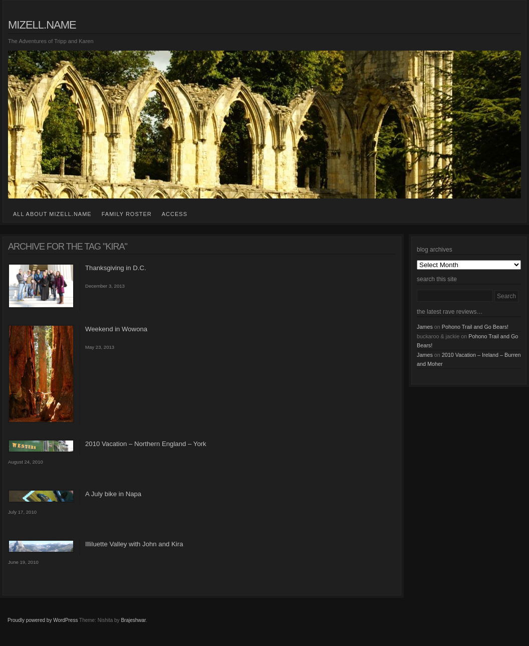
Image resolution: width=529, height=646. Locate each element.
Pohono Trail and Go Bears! (475, 327)
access (174, 214)
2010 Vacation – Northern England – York (145, 444)
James (425, 327)
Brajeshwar (133, 620)
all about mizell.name (52, 214)
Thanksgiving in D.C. (115, 268)
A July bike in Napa (113, 494)
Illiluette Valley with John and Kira (134, 544)
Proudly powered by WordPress (43, 620)
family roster (127, 214)
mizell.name (42, 25)
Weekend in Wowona (116, 329)
